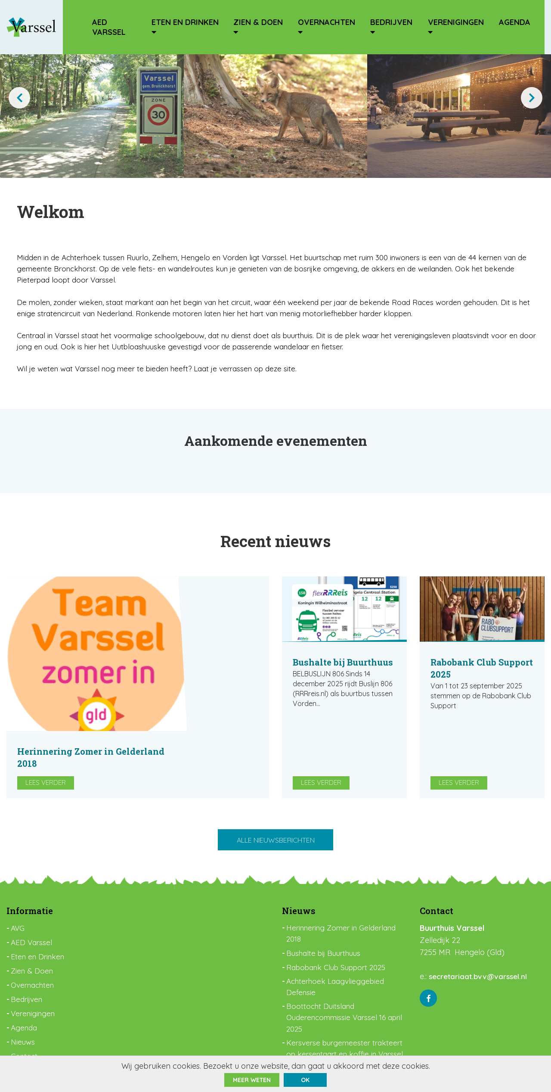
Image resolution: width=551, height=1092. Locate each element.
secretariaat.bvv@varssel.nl (480, 939)
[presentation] (19, 98)
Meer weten (252, 1080)
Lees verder (178, 726)
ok (305, 1080)
